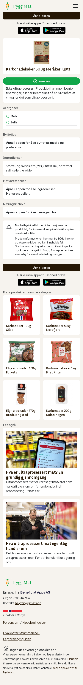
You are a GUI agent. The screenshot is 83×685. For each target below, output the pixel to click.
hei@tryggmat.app (28, 603)
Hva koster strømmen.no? (21, 633)
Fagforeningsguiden (17, 639)
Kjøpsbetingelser (34, 622)
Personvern (11, 622)
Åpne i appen (41, 16)
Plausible (72, 659)
